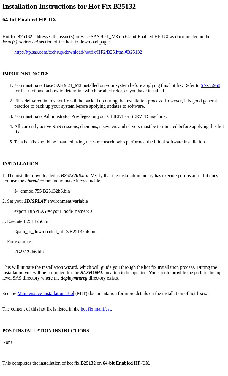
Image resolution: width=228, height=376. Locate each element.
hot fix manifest (96, 308)
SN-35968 (210, 85)
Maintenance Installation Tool (46, 293)
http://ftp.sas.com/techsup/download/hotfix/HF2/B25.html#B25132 (78, 51)
